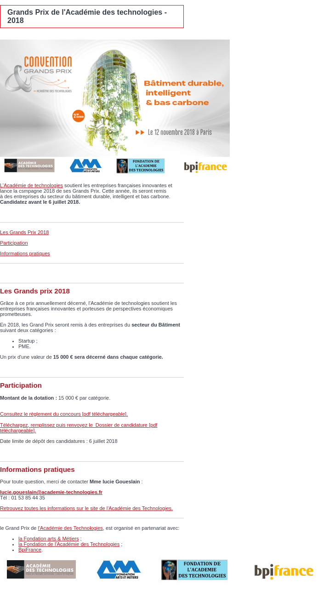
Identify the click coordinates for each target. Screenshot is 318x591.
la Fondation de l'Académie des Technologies (68, 544)
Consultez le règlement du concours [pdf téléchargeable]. (64, 414)
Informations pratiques (25, 253)
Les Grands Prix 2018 (24, 232)
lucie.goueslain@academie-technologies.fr (51, 492)
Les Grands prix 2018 (35, 291)
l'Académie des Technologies (70, 528)
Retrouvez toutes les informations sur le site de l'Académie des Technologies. (86, 508)
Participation (14, 243)
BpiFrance (29, 549)
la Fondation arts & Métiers (48, 538)
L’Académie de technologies (31, 185)
